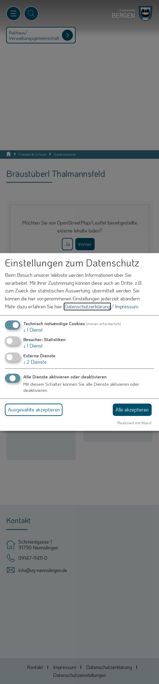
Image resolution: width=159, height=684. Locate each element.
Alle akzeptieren (132, 409)
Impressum (126, 306)
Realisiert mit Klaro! (134, 422)
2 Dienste (35, 362)
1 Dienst (33, 330)
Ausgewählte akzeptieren (34, 409)
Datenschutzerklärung (87, 306)
